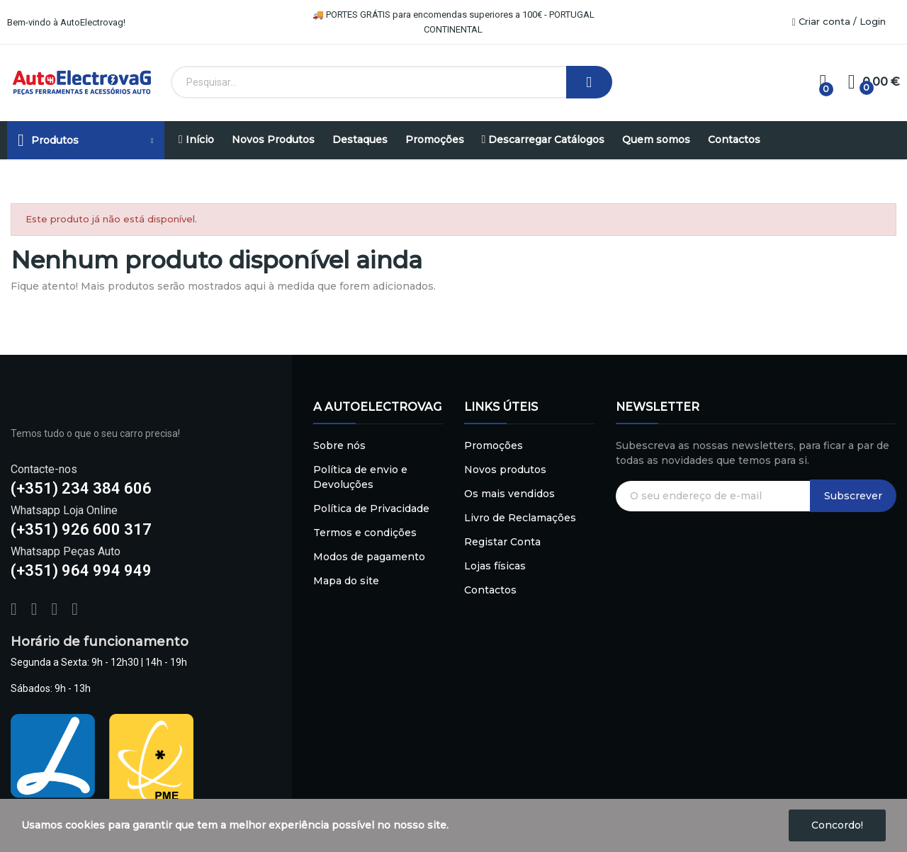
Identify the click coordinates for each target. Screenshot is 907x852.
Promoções (493, 445)
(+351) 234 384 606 (81, 488)
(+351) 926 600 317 (81, 529)
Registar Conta (502, 541)
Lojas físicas (495, 566)
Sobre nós (339, 445)
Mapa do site (346, 580)
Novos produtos (505, 469)
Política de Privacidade (371, 508)
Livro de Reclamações (520, 517)
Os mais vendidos (509, 493)
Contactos (490, 590)
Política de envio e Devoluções (360, 477)
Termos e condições (365, 532)
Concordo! (837, 825)
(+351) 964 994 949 (81, 570)
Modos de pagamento (369, 556)
